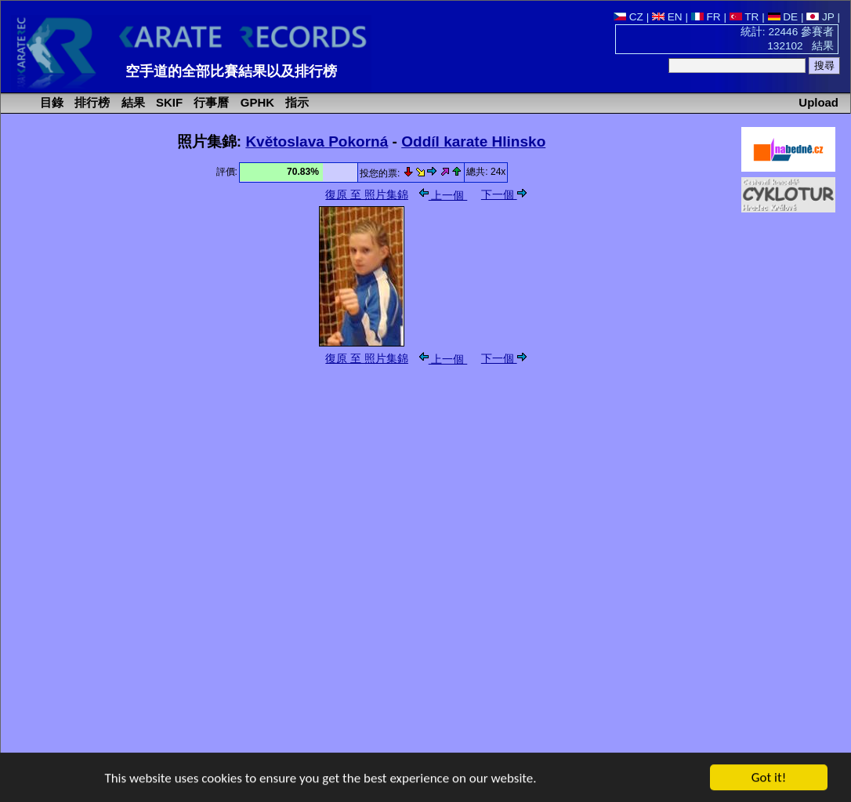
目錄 (50, 102)
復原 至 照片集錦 (366, 195)
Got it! (768, 778)
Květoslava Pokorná (316, 141)
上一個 (443, 195)
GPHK (255, 102)
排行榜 (90, 102)
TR (744, 17)
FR (706, 17)
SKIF (168, 102)
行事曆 (209, 102)
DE (783, 17)
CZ (628, 17)
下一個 (504, 195)
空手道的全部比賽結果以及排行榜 (231, 71)
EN (667, 17)
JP (820, 17)
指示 (295, 102)
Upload (818, 102)
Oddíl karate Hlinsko (473, 141)
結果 (131, 102)
